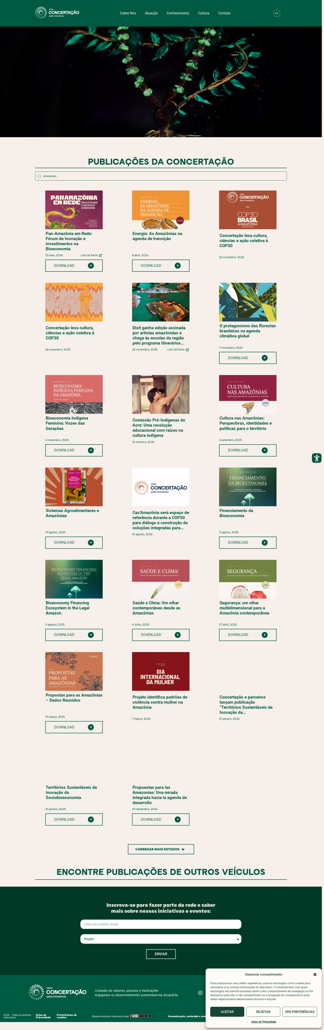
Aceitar (227, 1012)
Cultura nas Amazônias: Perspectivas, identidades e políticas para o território (246, 423)
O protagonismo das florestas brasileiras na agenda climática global (248, 331)
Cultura (203, 13)
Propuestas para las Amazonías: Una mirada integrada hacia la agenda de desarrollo (160, 795)
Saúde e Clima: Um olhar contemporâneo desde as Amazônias (156, 608)
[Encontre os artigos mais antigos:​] (161, 176)
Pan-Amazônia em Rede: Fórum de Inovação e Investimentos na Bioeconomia (69, 241)
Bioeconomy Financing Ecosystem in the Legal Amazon (67, 608)
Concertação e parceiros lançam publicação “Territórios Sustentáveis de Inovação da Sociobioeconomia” (246, 705)
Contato (224, 13)
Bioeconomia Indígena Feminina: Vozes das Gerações (67, 423)
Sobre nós (128, 13)
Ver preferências (300, 1012)
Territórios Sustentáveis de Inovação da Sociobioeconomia (71, 792)
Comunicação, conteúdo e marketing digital (195, 1016)
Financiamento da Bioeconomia (236, 513)
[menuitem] (276, 13)
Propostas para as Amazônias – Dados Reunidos (74, 698)
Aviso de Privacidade (263, 1021)
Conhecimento (178, 13)
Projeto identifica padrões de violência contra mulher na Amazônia (160, 702)
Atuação (151, 13)
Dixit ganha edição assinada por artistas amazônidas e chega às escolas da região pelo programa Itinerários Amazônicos (159, 335)
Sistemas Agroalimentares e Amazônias (72, 513)
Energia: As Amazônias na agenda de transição (157, 236)
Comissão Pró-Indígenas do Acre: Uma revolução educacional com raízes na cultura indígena (159, 428)
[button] (315, 974)
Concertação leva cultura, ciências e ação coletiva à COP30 (244, 240)
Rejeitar (263, 1012)
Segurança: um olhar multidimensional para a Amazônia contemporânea (244, 608)
